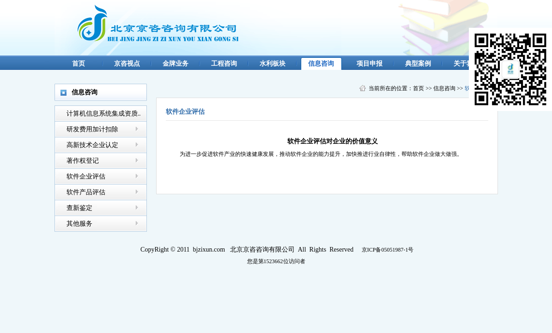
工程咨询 (224, 63)
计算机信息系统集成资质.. (104, 113)
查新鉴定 (79, 207)
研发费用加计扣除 (92, 129)
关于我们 (466, 63)
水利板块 (272, 63)
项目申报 (369, 63)
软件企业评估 (86, 176)
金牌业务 (175, 63)
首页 (78, 63)
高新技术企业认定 (92, 145)
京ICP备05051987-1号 (388, 250)
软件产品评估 (86, 192)
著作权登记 (83, 160)
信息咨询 (321, 63)
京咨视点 (127, 63)
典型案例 (418, 63)
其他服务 (79, 223)
